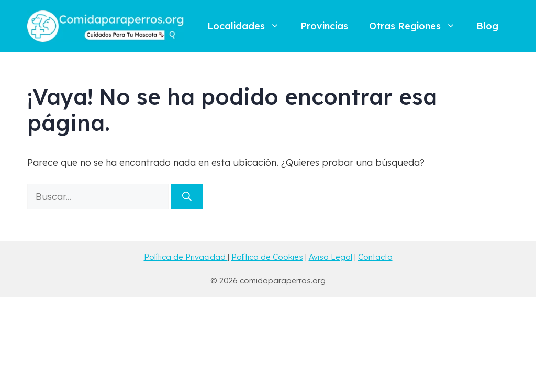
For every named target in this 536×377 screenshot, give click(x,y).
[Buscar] (187, 196)
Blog (487, 26)
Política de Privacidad (186, 257)
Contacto (375, 257)
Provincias (324, 26)
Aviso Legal (330, 257)
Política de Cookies (267, 257)
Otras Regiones (417, 26)
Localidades (248, 26)
